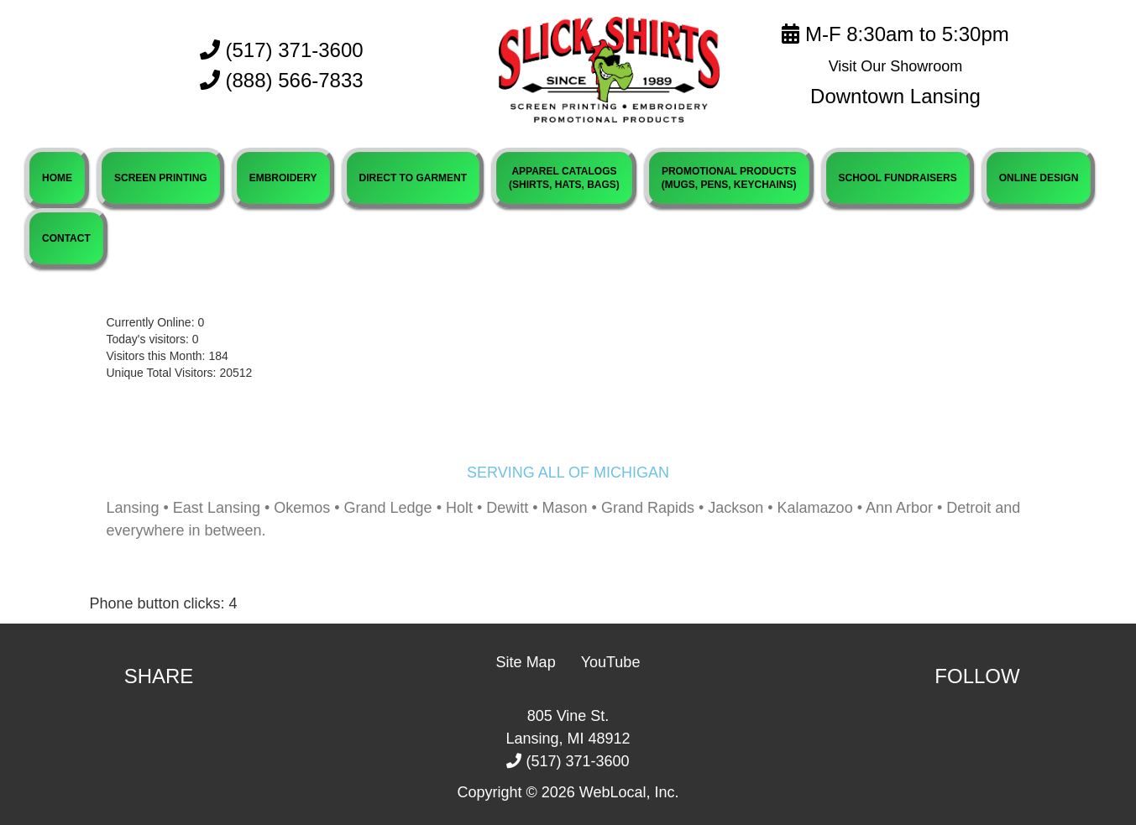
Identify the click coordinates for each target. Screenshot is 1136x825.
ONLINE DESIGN (1039, 178)
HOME (57, 178)
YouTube (611, 662)
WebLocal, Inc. (629, 792)
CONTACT (66, 238)
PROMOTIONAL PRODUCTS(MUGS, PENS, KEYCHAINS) (729, 178)
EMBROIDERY (283, 178)
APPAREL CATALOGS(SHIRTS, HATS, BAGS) (564, 178)
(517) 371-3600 (282, 50)
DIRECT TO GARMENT (413, 178)
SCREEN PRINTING (160, 178)
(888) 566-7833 (295, 80)
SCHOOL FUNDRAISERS (898, 178)
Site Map (526, 662)
